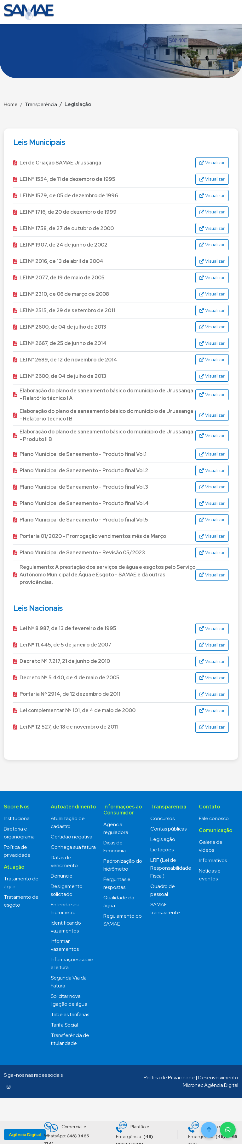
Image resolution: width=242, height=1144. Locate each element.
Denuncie (61, 876)
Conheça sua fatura (73, 847)
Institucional (17, 818)
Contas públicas (168, 828)
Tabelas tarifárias (70, 1014)
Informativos (213, 860)
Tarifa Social (64, 1025)
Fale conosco (214, 818)
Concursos (162, 818)
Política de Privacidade (169, 1077)
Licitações (162, 849)
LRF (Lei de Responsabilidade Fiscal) (170, 868)
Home (11, 104)
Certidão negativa (71, 836)
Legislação (162, 839)
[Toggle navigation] (231, 12)
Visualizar (212, 162)
